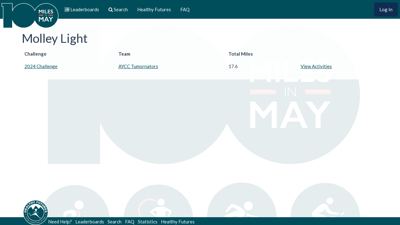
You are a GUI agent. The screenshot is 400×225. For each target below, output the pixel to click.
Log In (385, 9)
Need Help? (60, 221)
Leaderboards (89, 221)
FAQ (185, 9)
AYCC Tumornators (138, 66)
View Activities (316, 66)
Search (115, 221)
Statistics (148, 221)
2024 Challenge (41, 66)
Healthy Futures (154, 9)
